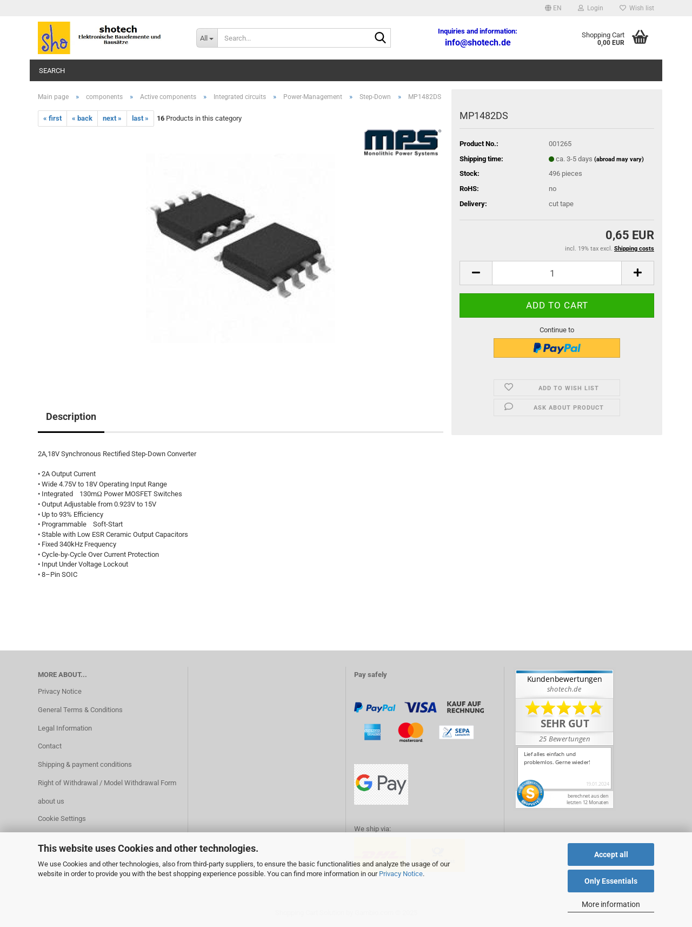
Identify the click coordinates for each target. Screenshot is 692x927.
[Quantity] (557, 273)
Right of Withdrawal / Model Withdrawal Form (107, 783)
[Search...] (206, 38)
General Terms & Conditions (80, 710)
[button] (553, 8)
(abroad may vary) (619, 159)
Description (71, 416)
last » (140, 118)
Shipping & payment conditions (85, 764)
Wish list (637, 8)
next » (112, 118)
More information (611, 904)
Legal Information (65, 728)
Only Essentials (610, 881)
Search (52, 71)
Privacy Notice (401, 874)
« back (82, 118)
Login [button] (590, 8)
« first (52, 118)
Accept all (611, 854)
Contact (50, 746)
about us (51, 801)
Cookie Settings (62, 818)
